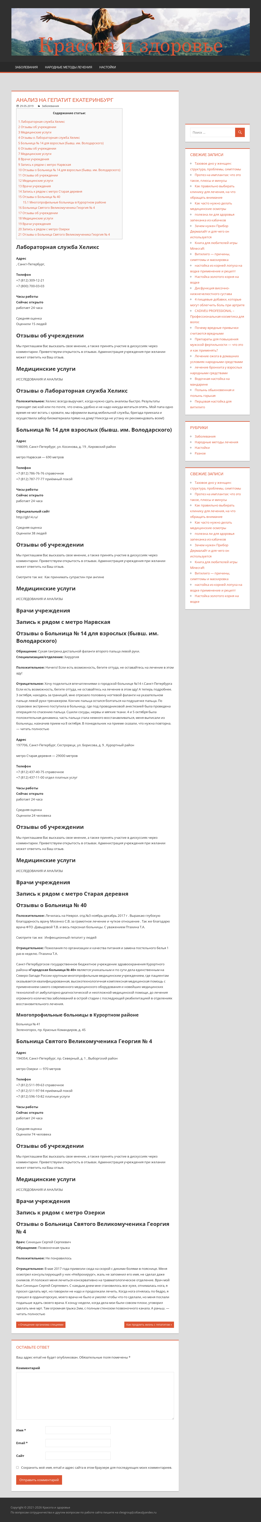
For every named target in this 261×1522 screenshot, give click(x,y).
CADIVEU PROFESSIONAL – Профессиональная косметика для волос (217, 316)
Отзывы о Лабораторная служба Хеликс (49, 138)
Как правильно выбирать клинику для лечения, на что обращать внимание (212, 192)
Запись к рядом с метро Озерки (43, 229)
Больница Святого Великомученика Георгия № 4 (56, 208)
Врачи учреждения (33, 159)
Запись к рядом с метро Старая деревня (50, 191)
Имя (21, 1430)
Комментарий (28, 1368)
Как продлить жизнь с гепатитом (148, 1325)
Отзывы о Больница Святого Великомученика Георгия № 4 (64, 234)
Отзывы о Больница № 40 (39, 197)
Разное (200, 453)
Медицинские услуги (34, 132)
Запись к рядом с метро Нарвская (44, 165)
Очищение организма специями (41, 1325)
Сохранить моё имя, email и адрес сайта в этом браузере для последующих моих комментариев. (96, 1467)
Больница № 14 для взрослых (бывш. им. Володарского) (61, 143)
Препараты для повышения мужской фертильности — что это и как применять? (216, 345)
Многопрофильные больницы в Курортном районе (64, 202)
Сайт (20, 1455)
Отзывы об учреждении (37, 127)
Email (22, 1443)
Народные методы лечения (68, 67)
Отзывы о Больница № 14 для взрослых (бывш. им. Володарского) (69, 170)
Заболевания (26, 67)
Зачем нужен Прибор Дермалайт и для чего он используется (209, 231)
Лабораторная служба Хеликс (41, 122)
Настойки (107, 67)
